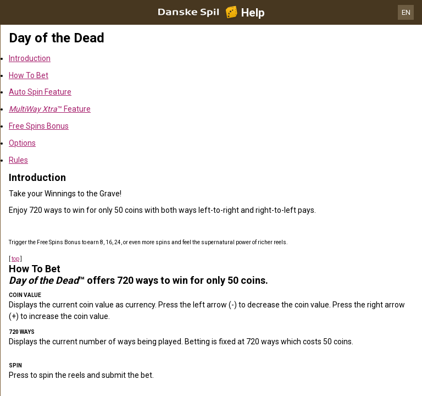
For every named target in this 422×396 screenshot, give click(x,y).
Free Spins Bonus (39, 126)
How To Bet (28, 75)
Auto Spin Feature (40, 91)
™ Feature (50, 109)
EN (406, 12)
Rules (18, 160)
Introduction (30, 58)
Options (22, 143)
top (15, 259)
